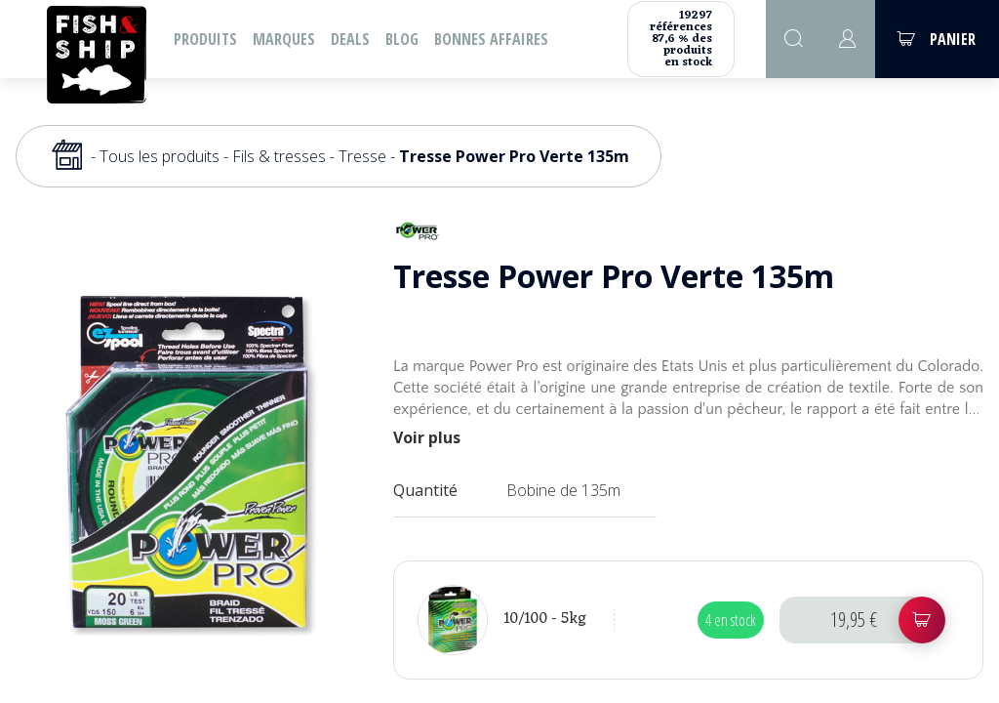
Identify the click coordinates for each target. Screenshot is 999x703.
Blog (402, 39)
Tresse (362, 156)
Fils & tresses (279, 156)
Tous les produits (160, 156)
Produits (205, 39)
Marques (284, 39)
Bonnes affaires (491, 39)
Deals (350, 39)
